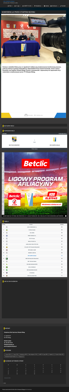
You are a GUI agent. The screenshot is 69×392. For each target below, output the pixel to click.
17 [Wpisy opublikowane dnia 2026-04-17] (43, 370)
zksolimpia (29, 115)
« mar (4, 383)
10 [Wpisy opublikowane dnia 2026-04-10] (43, 368)
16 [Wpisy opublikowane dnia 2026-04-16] (34, 370)
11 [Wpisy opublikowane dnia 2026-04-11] (51, 368)
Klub (11, 6)
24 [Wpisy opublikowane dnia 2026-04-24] (43, 372)
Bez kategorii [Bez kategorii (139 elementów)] (33, 354)
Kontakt (63, 6)
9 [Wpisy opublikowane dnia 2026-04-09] (34, 368)
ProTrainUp (29, 389)
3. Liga (18, 6)
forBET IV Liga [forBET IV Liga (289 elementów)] (43, 354)
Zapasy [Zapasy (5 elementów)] (21, 356)
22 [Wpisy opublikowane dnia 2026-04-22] (25, 372)
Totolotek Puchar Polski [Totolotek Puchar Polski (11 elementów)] (11, 356)
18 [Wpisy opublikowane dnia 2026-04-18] (51, 370)
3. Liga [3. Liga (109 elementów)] (15, 354)
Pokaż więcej (34, 148)
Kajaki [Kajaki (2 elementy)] (51, 354)
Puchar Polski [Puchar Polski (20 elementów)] (59, 354)
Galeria (47, 6)
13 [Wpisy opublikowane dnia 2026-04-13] (8, 370)
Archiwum (55, 6)
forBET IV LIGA (28, 6)
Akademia (39, 6)
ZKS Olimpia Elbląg (8, 1)
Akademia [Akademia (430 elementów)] (23, 354)
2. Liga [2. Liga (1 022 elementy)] (8, 354)
